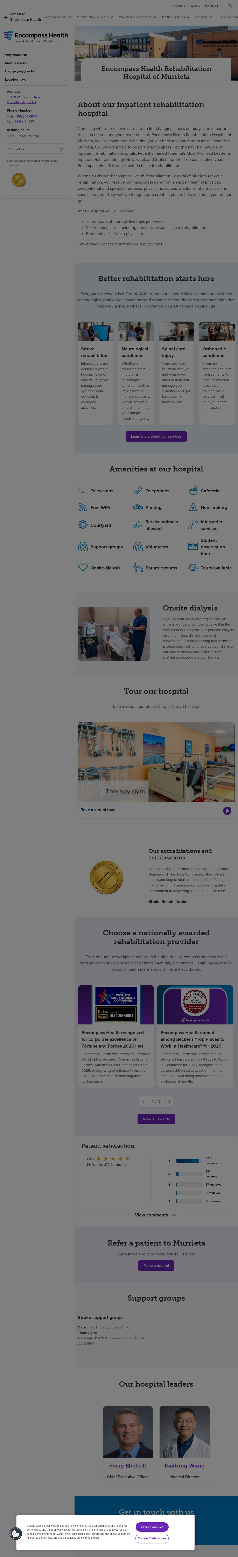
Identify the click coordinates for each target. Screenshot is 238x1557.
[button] (15, 1533)
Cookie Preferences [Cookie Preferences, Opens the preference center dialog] (152, 1538)
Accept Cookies (152, 1527)
